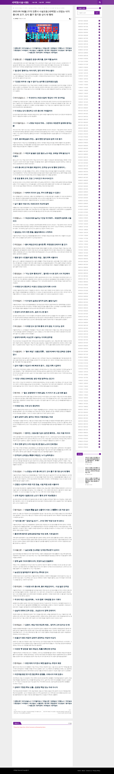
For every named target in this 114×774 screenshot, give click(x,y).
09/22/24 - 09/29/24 (89, 258)
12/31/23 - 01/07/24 (89, 369)
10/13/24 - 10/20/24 (89, 250)
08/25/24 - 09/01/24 (89, 270)
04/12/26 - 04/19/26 (89, 23)
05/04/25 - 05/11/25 (89, 166)
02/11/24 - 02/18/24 (89, 351)
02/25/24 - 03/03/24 (89, 345)
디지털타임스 (37, 48)
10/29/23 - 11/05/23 (89, 395)
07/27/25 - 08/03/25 (89, 131)
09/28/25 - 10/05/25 (89, 105)
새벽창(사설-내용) (20, 2)
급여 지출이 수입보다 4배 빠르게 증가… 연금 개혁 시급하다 (38, 365)
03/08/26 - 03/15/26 (89, 38)
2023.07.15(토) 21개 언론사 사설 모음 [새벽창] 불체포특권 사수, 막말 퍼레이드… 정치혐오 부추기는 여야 (92, 460)
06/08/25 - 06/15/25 (89, 151)
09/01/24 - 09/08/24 (89, 267)
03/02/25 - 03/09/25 (89, 192)
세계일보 (47, 52)
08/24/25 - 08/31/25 (89, 119)
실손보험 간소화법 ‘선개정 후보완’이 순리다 (42, 550)
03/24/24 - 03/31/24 (89, 334)
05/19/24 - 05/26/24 (89, 311)
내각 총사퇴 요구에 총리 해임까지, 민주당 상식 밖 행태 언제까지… (40, 167)
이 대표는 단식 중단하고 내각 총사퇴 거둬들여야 (33, 111)
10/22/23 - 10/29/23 (89, 398)
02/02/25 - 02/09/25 (89, 203)
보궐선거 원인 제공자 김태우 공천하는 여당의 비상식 (35, 638)
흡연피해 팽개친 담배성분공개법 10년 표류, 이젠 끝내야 (36, 534)
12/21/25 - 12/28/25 (89, 70)
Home (79, 770)
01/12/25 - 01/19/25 (89, 212)
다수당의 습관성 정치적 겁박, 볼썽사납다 (41, 301)
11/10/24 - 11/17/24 (89, 238)
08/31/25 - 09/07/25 (89, 116)
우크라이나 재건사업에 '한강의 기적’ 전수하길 (47, 98)
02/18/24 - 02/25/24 (89, 348)
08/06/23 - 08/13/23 (89, 429)
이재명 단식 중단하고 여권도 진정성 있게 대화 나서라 (35, 286)
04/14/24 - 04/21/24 (89, 325)
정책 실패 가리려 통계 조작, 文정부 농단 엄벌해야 (34, 561)
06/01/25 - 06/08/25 (89, 154)
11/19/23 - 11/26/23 (89, 386)
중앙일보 (17, 50)
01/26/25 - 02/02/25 (89, 206)
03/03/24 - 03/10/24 (89, 342)
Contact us (89, 770)
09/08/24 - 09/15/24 (89, 264)
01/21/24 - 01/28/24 (89, 360)
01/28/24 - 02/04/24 (89, 357)
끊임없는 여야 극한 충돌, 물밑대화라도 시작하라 (33, 232)
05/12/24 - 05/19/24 (89, 313)
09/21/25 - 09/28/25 (89, 108)
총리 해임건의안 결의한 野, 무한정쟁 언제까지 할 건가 (46, 244)
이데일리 (25, 50)
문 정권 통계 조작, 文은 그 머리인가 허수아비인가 (34, 178)
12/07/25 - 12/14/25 (89, 76)
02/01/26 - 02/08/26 (89, 52)
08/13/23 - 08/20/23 (89, 427)
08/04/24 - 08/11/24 (89, 279)
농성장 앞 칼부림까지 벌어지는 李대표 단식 (31, 572)
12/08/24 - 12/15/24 (89, 226)
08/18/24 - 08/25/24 (89, 273)
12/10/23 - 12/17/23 (89, 377)
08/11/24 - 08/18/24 (89, 276)
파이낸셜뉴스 (26, 48)
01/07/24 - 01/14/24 (89, 366)
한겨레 (47, 50)
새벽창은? (48, 2)
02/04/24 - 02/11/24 (89, 354)
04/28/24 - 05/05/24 (89, 319)
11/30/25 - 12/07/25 (89, 79)
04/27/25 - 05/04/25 (89, 168)
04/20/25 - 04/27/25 (89, 171)
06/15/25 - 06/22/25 (89, 148)
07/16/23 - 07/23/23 (89, 438)
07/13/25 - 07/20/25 (89, 137)
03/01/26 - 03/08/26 (89, 41)
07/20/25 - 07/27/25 (89, 134)
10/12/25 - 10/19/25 (89, 99)
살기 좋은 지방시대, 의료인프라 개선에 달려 (32, 204)
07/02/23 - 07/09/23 (89, 444)
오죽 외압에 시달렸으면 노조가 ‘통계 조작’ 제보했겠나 (36, 495)
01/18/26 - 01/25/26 (89, 58)
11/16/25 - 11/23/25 (89, 84)
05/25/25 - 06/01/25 (89, 157)
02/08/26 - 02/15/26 (89, 50)
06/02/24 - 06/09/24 (89, 305)
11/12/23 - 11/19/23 (89, 389)
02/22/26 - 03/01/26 (89, 44)
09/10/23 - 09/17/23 (89, 415)
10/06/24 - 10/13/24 (89, 253)
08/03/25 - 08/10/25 (89, 128)
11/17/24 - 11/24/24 (89, 235)
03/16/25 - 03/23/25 (89, 186)
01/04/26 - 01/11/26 (89, 64)
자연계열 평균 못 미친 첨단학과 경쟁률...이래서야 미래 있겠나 (39, 674)
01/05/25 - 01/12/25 (89, 215)
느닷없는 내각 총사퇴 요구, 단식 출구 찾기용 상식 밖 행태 (47, 471)
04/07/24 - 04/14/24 (89, 328)
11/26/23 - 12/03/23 (89, 383)
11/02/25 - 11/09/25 (89, 90)
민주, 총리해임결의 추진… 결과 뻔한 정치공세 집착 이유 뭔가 (38, 139)
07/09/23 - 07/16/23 (89, 441)
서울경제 (40, 50)
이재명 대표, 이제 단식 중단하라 (27, 406)
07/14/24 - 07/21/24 (89, 287)
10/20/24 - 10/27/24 (89, 247)
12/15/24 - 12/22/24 (89, 224)
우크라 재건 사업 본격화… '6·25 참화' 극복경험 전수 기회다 (38, 599)
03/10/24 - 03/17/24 (89, 340)
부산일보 (33, 50)
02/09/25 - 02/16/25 (89, 200)
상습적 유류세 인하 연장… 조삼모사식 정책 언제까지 (35, 610)
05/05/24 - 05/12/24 (89, 316)
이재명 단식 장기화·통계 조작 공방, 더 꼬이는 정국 (44, 326)
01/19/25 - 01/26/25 (89, 209)
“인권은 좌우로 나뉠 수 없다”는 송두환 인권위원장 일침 (36, 81)
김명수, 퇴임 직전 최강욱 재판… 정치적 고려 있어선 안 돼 (47, 625)
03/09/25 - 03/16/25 (89, 189)
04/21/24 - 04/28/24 (89, 322)
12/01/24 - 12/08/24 (89, 229)
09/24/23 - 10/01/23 (89, 409)
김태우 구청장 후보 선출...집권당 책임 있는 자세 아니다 (36, 687)
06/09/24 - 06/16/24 (89, 302)
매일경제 (54, 50)
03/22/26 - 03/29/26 (89, 32)
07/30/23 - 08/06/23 (89, 432)
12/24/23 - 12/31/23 (89, 371)
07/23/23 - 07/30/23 (89, 435)
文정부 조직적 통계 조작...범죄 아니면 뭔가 (31, 312)
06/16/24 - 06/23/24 (89, 299)
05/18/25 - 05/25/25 (89, 160)
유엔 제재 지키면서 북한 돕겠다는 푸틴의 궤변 (43, 663)
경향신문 (17, 48)
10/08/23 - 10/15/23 (89, 403)
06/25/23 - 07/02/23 (89, 447)
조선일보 (61, 50)
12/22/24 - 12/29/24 (89, 221)
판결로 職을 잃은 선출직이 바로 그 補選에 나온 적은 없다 (47, 510)
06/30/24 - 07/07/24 (89, 293)
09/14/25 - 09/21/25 (89, 110)
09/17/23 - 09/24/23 (89, 412)
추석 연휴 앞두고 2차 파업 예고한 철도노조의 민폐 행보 (36, 444)
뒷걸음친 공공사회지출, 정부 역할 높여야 (41, 59)
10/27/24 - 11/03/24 (89, 244)
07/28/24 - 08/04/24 (89, 282)
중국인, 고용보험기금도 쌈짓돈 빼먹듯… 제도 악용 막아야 (47, 433)
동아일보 (69, 50)
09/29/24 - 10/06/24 (89, 255)
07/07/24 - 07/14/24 (89, 290)
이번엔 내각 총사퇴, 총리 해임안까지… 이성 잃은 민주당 (47, 586)
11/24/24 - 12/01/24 (89, 232)
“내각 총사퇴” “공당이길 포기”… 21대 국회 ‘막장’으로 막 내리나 (39, 521)
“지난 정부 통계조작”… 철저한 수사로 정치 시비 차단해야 (47, 273)
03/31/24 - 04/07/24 (89, 331)
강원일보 (54, 48)
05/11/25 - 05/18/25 (89, 163)
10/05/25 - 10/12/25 (89, 102)
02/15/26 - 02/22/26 (89, 47)
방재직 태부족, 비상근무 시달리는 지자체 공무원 (33, 337)
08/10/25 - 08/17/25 (89, 125)
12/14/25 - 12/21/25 (89, 73)
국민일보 (69, 48)
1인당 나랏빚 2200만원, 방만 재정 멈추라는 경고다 (34, 378)
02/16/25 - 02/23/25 (89, 197)
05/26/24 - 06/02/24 (89, 308)
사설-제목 (41, 2)
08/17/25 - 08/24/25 (89, 122)
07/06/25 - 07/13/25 (89, 139)
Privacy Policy (96, 770)
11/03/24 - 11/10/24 (89, 241)
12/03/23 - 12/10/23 (89, 380)
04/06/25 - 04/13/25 (89, 177)
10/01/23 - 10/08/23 (89, 406)
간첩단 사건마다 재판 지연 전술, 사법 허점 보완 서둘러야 (37, 484)
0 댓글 (70, 723)
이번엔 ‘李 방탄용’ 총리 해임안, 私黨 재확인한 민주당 (35, 649)
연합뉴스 (61, 48)
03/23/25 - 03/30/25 (89, 183)
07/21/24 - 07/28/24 (89, 284)
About (83, 770)
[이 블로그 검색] (86, 13)
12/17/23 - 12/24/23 (89, 374)
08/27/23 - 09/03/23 (89, 421)
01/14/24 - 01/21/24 (89, 363)
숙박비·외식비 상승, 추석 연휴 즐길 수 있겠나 (42, 192)
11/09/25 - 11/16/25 (89, 87)
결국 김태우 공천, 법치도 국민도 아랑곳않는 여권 (34, 417)
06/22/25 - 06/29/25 (89, 145)
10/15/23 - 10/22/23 (89, 400)
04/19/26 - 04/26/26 (89, 21)
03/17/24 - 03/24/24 (89, 337)
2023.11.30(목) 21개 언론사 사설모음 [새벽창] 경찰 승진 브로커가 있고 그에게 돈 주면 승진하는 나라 (92, 470)
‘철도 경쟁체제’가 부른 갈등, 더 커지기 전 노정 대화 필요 (45, 393)
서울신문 (32, 52)
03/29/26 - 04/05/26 (89, 29)
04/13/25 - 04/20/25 (89, 174)
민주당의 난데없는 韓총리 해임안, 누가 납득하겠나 (34, 455)
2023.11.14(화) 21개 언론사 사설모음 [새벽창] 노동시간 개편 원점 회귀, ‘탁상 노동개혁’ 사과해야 (92, 480)
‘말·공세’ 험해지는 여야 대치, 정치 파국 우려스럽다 (34, 70)
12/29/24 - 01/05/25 (89, 218)
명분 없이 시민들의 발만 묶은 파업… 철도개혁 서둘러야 (36, 257)
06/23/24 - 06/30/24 (89, 296)
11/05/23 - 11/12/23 (89, 392)
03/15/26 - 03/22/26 (89, 35)
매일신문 (46, 48)
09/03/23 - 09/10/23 (89, 418)
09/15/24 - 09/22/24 (89, 261)
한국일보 (54, 52)
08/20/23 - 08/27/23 (89, 424)
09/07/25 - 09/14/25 (89, 113)
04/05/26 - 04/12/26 (89, 26)
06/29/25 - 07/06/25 (89, 142)
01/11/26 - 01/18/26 (89, 61)
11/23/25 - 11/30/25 (89, 81)
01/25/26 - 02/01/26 (89, 55)
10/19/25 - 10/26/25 (89, 96)
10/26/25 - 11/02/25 (89, 93)
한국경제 (39, 52)
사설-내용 (34, 2)
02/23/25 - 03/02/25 (89, 195)
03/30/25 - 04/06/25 (89, 180)
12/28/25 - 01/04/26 (89, 67)
